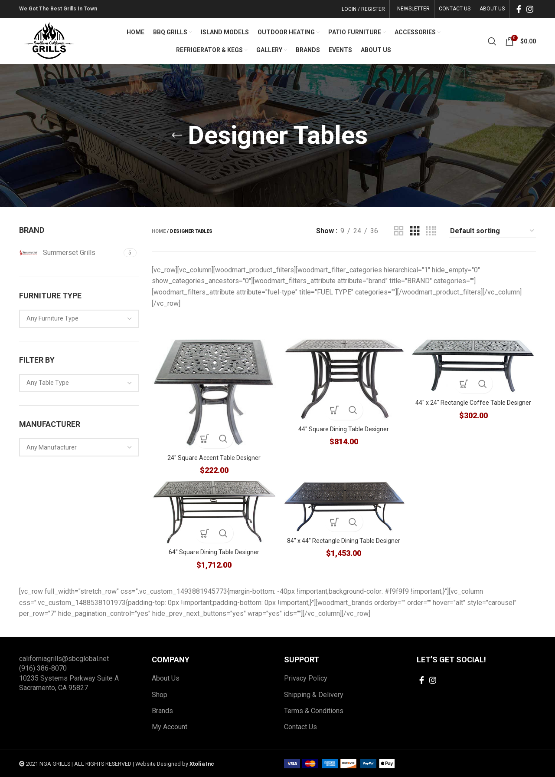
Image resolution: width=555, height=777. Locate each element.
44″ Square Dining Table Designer (343, 427)
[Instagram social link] (530, 9)
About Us (166, 679)
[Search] (492, 41)
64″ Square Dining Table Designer (212, 552)
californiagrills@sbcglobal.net (64, 659)
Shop (159, 695)
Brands (162, 711)
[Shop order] (492, 231)
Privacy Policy (305, 679)
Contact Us (300, 727)
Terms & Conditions (313, 711)
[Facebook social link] (519, 9)
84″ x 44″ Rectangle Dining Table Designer (343, 541)
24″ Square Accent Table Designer (212, 455)
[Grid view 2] (399, 231)
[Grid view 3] (415, 231)
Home (159, 231)
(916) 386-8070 (43, 669)
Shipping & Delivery (313, 695)
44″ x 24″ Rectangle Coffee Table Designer (474, 401)
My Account (169, 727)
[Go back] (177, 135)
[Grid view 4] (431, 231)
